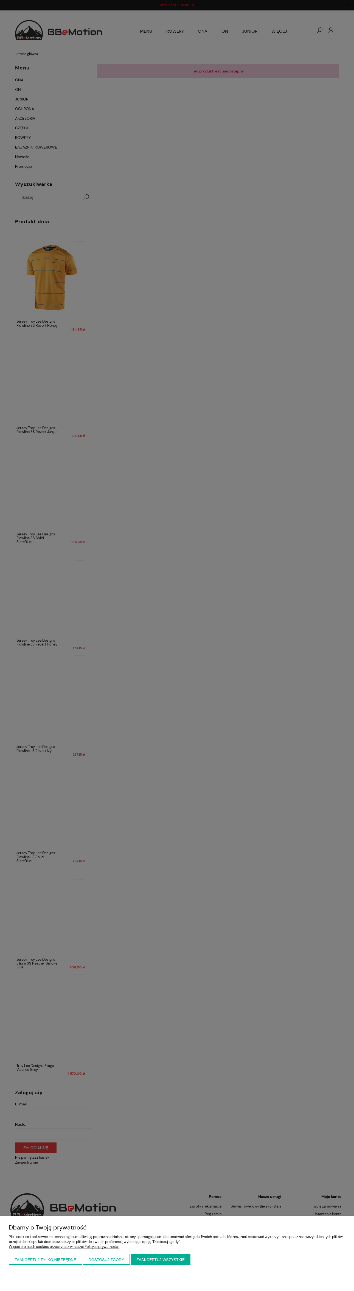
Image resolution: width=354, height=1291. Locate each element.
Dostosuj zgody (106, 1260)
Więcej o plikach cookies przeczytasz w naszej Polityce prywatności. (64, 1246)
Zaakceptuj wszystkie (160, 1260)
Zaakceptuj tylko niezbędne (45, 1260)
